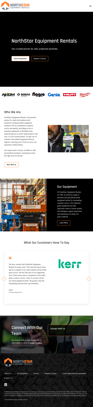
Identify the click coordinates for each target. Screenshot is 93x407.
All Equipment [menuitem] (22, 373)
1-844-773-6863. (36, 343)
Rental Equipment (20, 59)
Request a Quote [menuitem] (51, 373)
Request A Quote (40, 59)
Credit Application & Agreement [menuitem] (74, 373)
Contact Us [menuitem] (8, 378)
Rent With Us (11, 165)
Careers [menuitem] (36, 373)
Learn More (64, 223)
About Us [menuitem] (7, 373)
